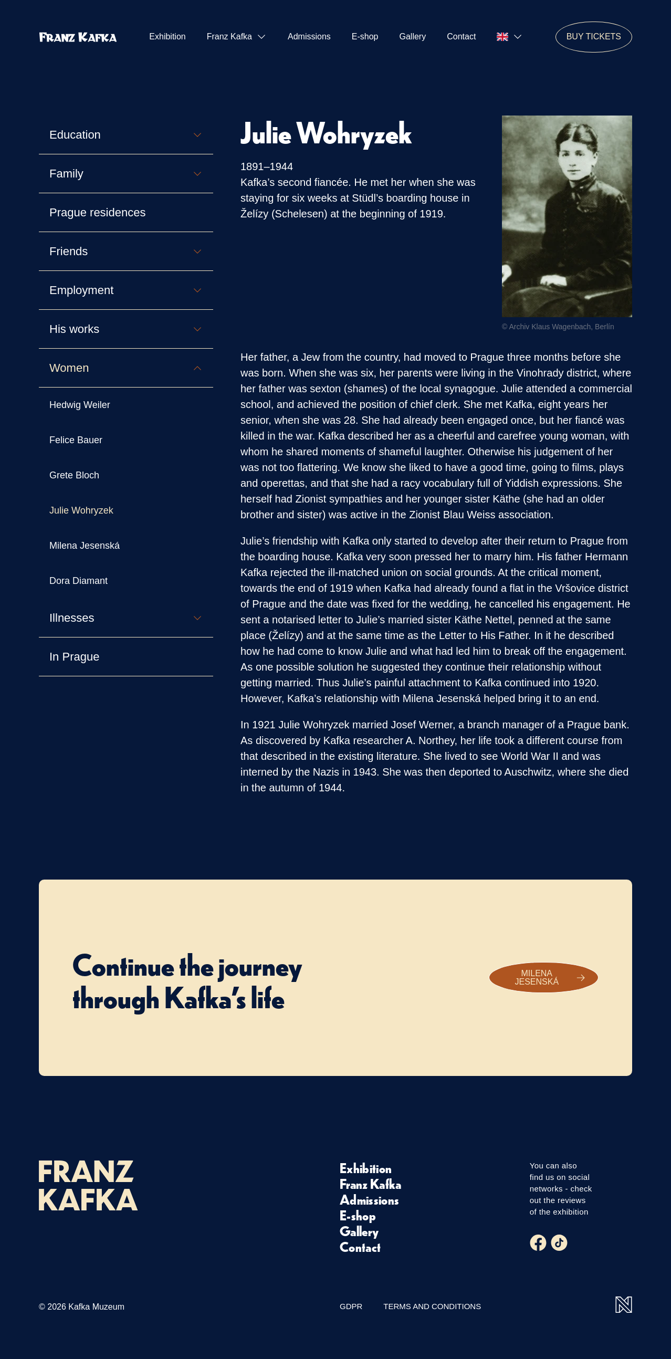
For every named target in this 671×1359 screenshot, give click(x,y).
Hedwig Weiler (79, 405)
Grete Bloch (74, 475)
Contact (461, 36)
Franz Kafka (237, 37)
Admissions (309, 36)
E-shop (365, 36)
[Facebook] (538, 1243)
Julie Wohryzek (81, 510)
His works (126, 329)
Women (126, 367)
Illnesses (126, 617)
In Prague (74, 656)
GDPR (351, 1306)
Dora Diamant (78, 581)
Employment (126, 290)
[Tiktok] (559, 1243)
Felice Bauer (75, 440)
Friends (126, 251)
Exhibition (167, 36)
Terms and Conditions (432, 1306)
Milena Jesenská (84, 545)
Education (126, 134)
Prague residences (97, 212)
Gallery (413, 36)
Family (126, 173)
